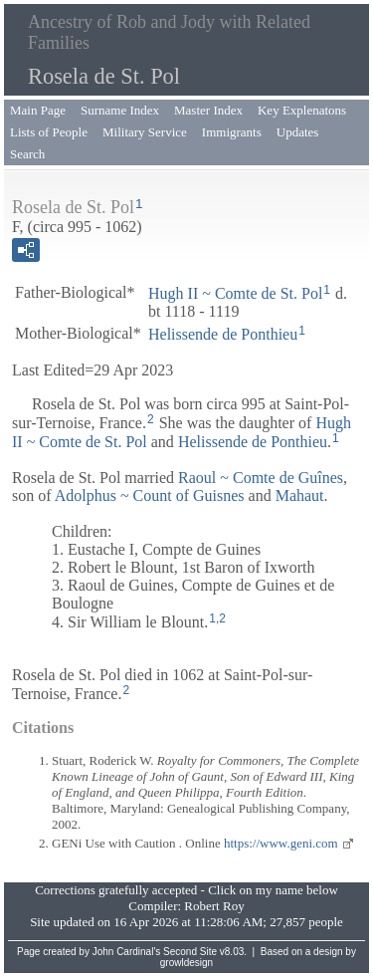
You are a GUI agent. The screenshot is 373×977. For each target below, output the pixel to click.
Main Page (38, 110)
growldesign (186, 962)
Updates (298, 131)
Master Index (208, 110)
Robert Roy (214, 905)
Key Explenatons (302, 110)
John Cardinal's (127, 951)
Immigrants (232, 131)
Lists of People (49, 131)
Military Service (144, 131)
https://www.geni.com (281, 843)
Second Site (190, 951)
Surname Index (120, 110)
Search (27, 153)
